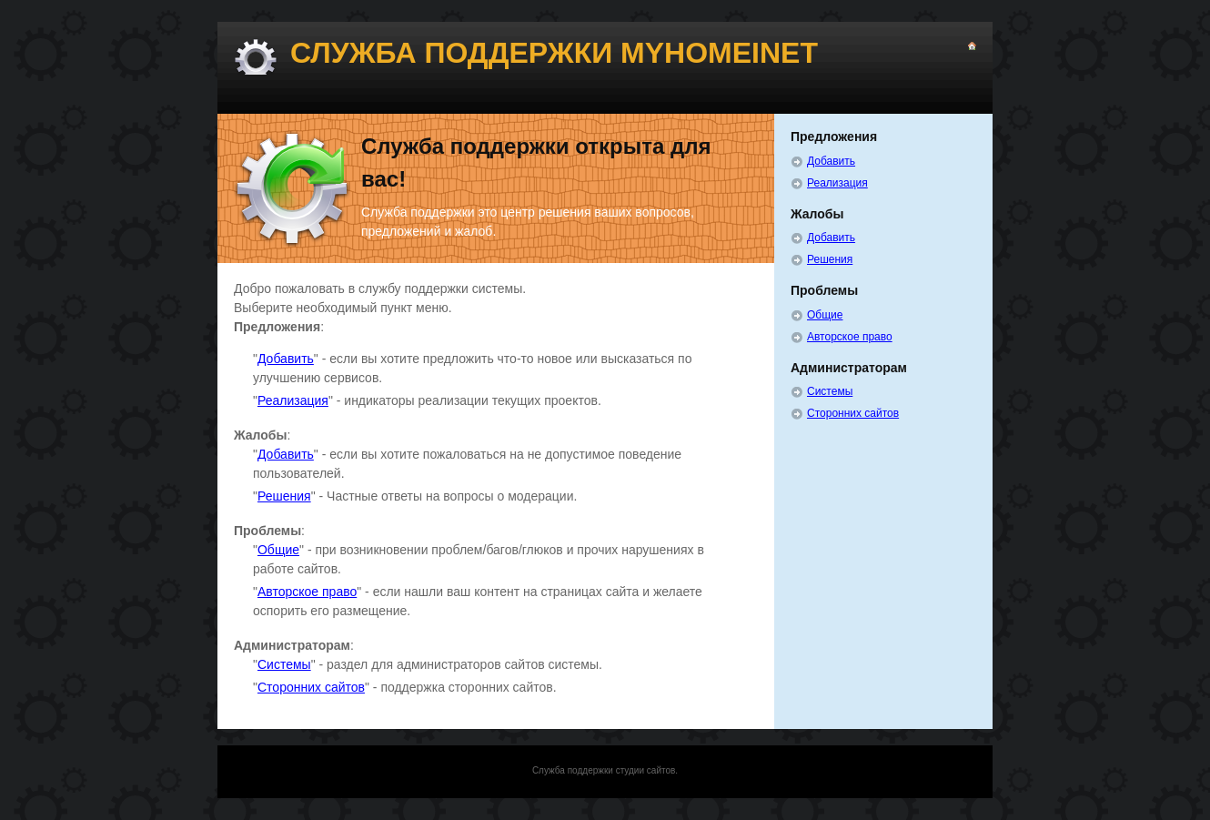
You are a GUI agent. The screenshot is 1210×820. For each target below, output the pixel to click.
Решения (284, 496)
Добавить (285, 358)
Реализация (292, 400)
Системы (284, 664)
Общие (278, 549)
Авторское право (307, 591)
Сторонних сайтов (311, 687)
